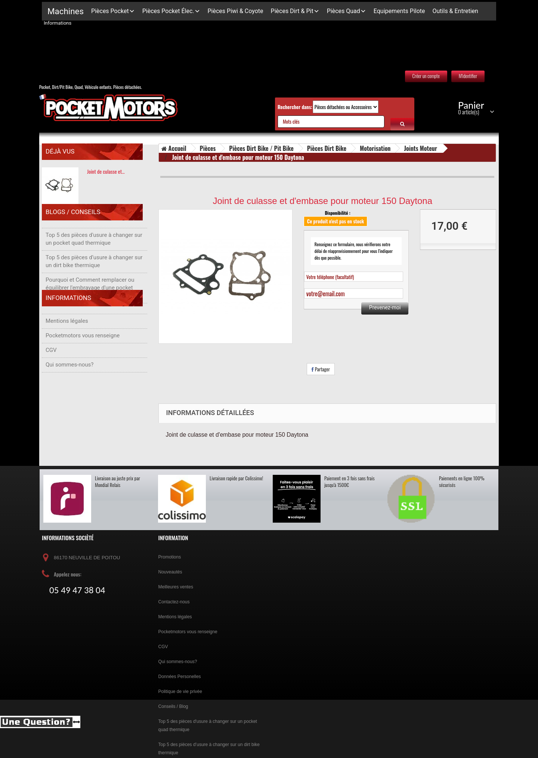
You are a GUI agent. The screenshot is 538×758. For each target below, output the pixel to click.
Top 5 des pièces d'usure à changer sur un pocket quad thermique (94, 246)
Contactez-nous (174, 601)
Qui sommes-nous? (69, 393)
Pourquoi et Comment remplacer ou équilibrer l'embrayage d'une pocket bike (90, 295)
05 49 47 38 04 (77, 590)
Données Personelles (179, 676)
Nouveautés (170, 572)
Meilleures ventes (175, 587)
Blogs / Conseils (73, 223)
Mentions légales (67, 349)
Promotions (169, 557)
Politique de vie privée (180, 691)
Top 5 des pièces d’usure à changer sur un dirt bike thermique (94, 269)
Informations (68, 330)
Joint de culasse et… (106, 171)
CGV (51, 378)
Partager (321, 369)
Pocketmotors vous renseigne (83, 364)
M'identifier (468, 76)
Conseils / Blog (173, 706)
